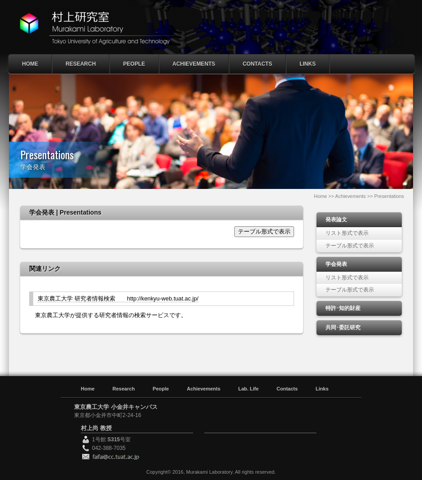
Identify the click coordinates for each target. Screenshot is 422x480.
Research (81, 64)
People (134, 64)
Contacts (257, 64)
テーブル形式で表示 (264, 231)
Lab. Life (248, 388)
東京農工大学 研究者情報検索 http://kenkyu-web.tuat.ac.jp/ (118, 298)
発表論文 (336, 219)
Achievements (193, 64)
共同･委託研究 (342, 327)
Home (30, 64)
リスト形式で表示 (347, 233)
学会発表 (336, 264)
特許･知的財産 (342, 308)
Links (307, 64)
